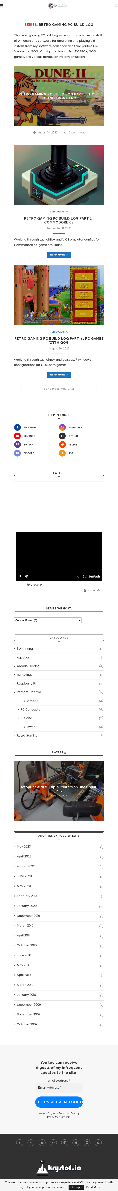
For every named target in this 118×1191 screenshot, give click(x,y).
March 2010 (25, 985)
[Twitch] (35, 444)
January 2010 (26, 995)
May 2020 (24, 886)
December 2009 (29, 1005)
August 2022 (26, 866)
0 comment (74, 132)
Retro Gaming (59, 211)
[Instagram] (80, 427)
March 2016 (25, 926)
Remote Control (60, 692)
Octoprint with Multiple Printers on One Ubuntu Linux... (59, 789)
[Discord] (35, 453)
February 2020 (27, 896)
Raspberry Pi (60, 684)
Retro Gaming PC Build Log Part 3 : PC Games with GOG (59, 340)
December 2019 (28, 916)
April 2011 (23, 935)
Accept (76, 1187)
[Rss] (80, 453)
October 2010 (27, 945)
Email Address (59, 1081)
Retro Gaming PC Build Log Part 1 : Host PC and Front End (59, 96)
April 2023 (24, 856)
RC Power (62, 727)
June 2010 (24, 955)
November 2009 (28, 1014)
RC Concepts (62, 710)
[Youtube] (35, 436)
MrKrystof (36, 585)
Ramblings (60, 675)
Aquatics (60, 657)
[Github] (80, 436)
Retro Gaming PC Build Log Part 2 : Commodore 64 (59, 220)
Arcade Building (60, 666)
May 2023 (24, 847)
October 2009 (27, 1024)
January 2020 (27, 906)
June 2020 (24, 876)
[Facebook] (35, 427)
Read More (93, 1187)
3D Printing (60, 649)
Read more (59, 254)
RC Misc (62, 718)
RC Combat (62, 701)
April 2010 (24, 975)
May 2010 (23, 965)
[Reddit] (80, 444)
